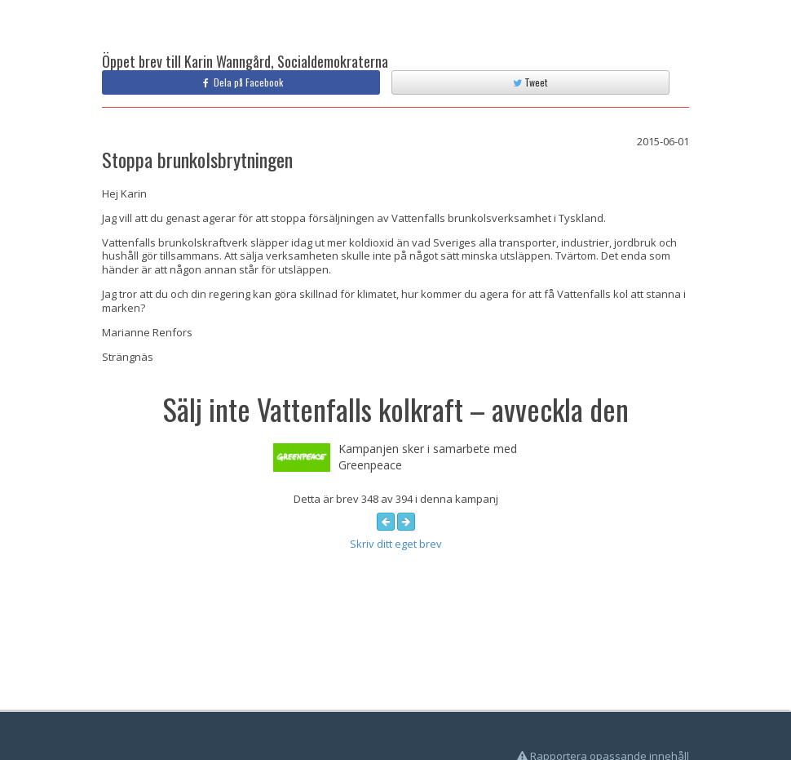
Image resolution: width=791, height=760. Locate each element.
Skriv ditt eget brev (396, 543)
